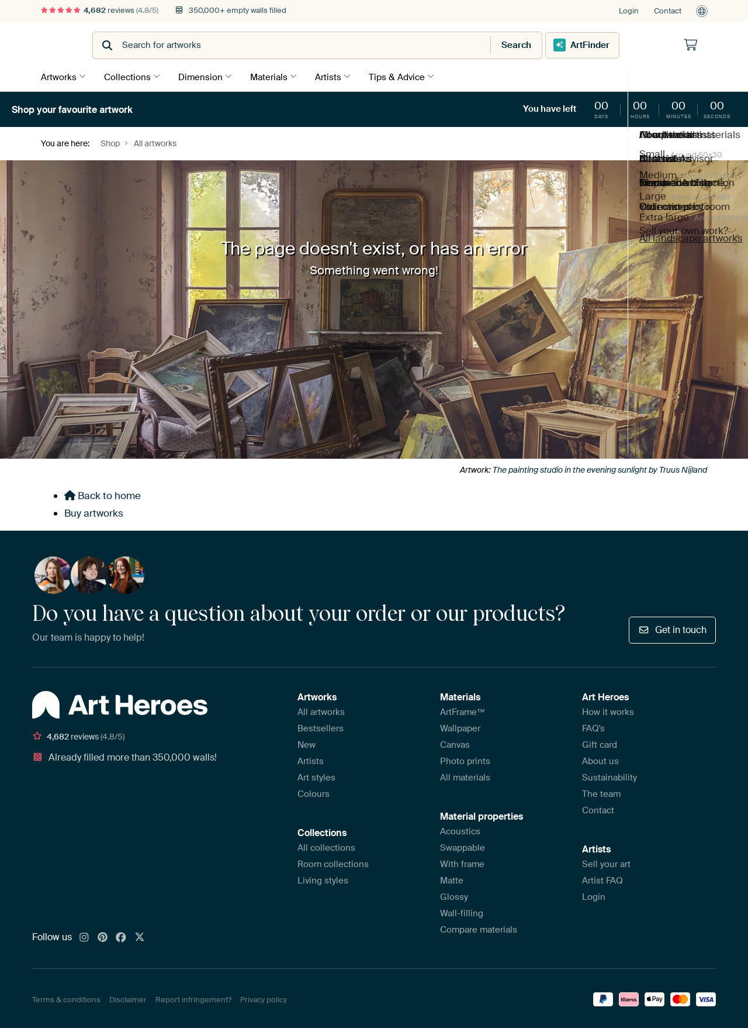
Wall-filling (461, 911)
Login (629, 11)
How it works (608, 710)
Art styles (316, 776)
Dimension (206, 75)
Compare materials (478, 928)
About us (600, 759)
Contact (667, 11)
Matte (451, 879)
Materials (277, 75)
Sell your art (606, 862)
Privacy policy (263, 997)
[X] (139, 936)
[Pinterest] (102, 936)
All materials (465, 776)
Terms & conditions (66, 997)
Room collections (333, 862)
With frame (462, 862)
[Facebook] (121, 936)
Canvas (455, 743)
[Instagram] (84, 936)
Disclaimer (128, 997)
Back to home (102, 493)
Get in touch (672, 627)
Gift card (599, 743)
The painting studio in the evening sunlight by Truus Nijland (600, 468)
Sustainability (609, 776)
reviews (99, 10)
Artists (340, 75)
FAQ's (593, 727)
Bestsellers (320, 727)
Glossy (454, 895)
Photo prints (465, 759)
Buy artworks (93, 511)
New (306, 743)
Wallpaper (460, 727)
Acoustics (460, 830)
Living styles (322, 879)
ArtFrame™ (463, 710)
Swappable (462, 846)
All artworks (321, 710)
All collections (326, 846)
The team (601, 792)
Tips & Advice (411, 75)
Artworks (59, 75)
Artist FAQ (602, 879)
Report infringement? (193, 997)
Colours (313, 792)
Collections (130, 75)
